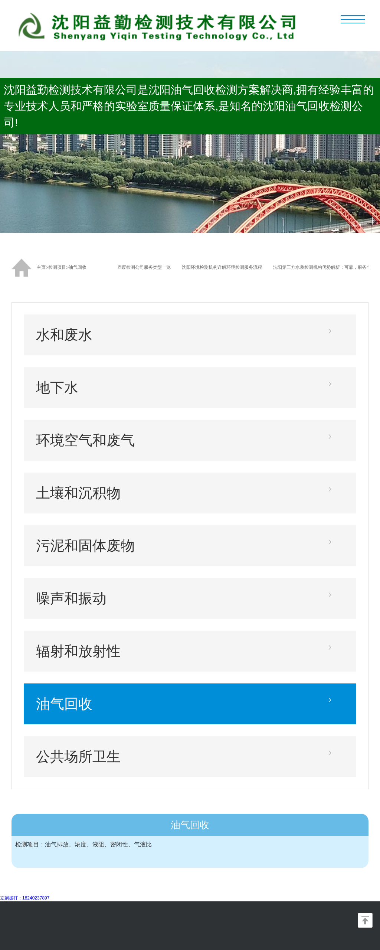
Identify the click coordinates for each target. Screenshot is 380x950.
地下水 (57, 387)
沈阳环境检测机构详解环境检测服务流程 (223, 267)
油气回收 (77, 267)
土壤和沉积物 (78, 493)
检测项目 (57, 267)
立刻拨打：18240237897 (24, 898)
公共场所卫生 (78, 756)
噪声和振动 (71, 598)
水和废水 (64, 335)
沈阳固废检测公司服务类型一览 (141, 267)
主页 (41, 267)
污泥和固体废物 (85, 546)
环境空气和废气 (85, 440)
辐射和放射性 (78, 651)
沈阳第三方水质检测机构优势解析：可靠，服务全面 (326, 267)
